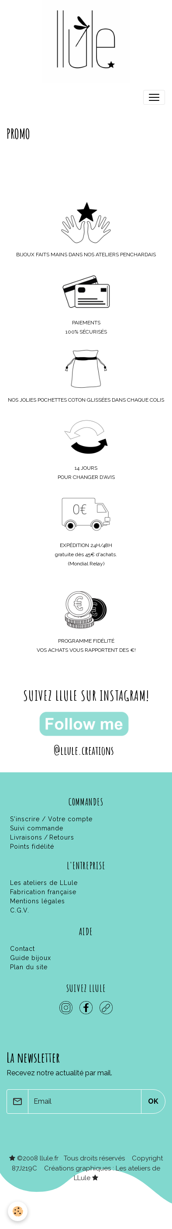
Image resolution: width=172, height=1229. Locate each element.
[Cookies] (18, 1211)
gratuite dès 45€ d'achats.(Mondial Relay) (86, 554)
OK (153, 1101)
